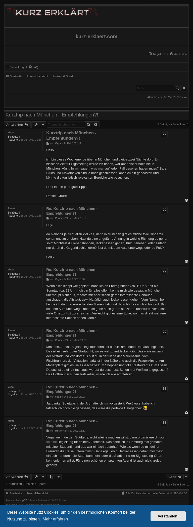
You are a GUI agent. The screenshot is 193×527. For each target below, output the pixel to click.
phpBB (23, 500)
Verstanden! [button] (168, 516)
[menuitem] (178, 54)
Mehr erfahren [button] (55, 519)
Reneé (11, 208)
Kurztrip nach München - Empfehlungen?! (52, 114)
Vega (11, 132)
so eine (51, 442)
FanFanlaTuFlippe (48, 505)
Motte (11, 421)
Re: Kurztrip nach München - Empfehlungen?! (72, 210)
